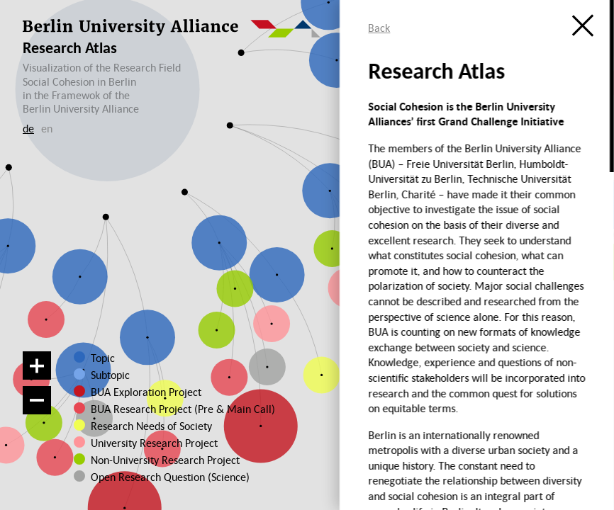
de (28, 128)
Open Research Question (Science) (161, 476)
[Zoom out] (37, 400)
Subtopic (110, 374)
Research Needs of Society (151, 425)
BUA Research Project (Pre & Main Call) (183, 408)
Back (379, 28)
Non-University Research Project (160, 459)
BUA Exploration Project (146, 391)
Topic (103, 357)
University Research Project (152, 442)
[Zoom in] (37, 365)
